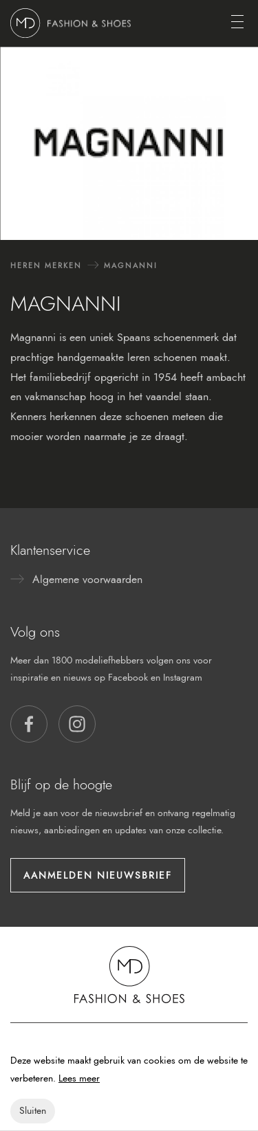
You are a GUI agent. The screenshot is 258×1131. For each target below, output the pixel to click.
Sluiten (32, 1110)
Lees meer (79, 1078)
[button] (28, 724)
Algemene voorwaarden (87, 579)
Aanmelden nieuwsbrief (97, 875)
